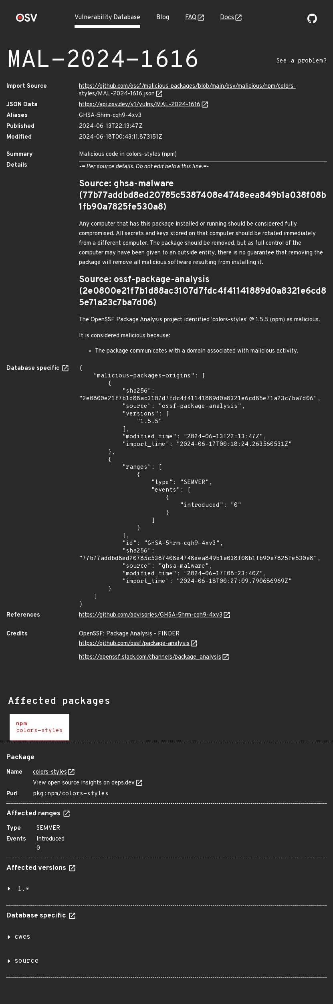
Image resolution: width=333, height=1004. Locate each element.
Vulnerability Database (107, 18)
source (26, 961)
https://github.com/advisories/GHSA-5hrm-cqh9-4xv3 (150, 615)
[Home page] (27, 20)
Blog (162, 18)
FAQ (190, 18)
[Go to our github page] (312, 22)
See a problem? (301, 61)
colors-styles (50, 772)
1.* (24, 889)
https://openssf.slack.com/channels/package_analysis (150, 657)
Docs (227, 18)
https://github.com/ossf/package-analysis (134, 643)
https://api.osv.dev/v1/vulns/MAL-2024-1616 (139, 105)
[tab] (39, 727)
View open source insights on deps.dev (84, 783)
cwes (22, 937)
